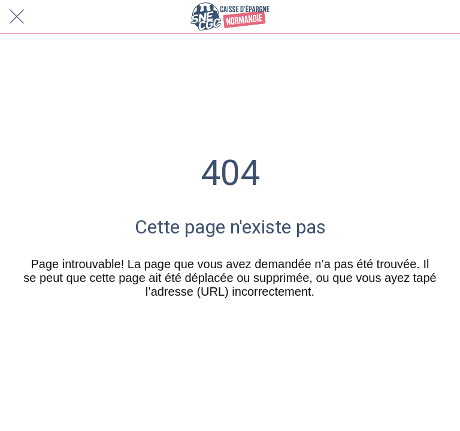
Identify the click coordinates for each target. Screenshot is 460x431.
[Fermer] (17, 17)
